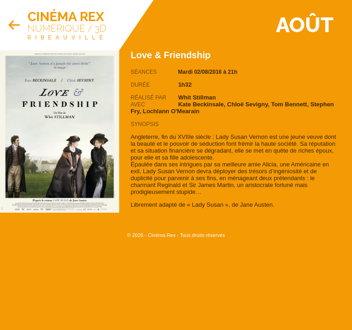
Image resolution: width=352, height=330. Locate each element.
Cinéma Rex (66, 16)
